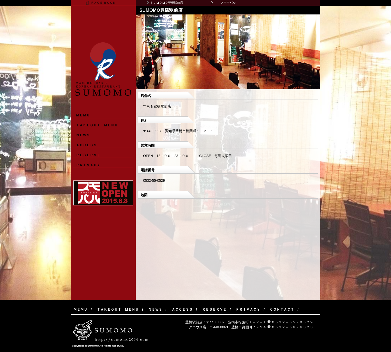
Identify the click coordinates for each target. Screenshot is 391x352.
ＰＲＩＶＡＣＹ (88, 165)
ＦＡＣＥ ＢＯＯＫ (103, 2)
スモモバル (228, 2)
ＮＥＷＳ (83, 135)
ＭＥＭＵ (83, 115)
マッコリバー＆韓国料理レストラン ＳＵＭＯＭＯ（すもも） (103, 51)
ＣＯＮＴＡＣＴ (282, 309)
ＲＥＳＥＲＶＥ (88, 155)
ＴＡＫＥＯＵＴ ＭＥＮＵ (97, 125)
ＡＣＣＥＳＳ (86, 145)
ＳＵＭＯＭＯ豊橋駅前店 (166, 2)
